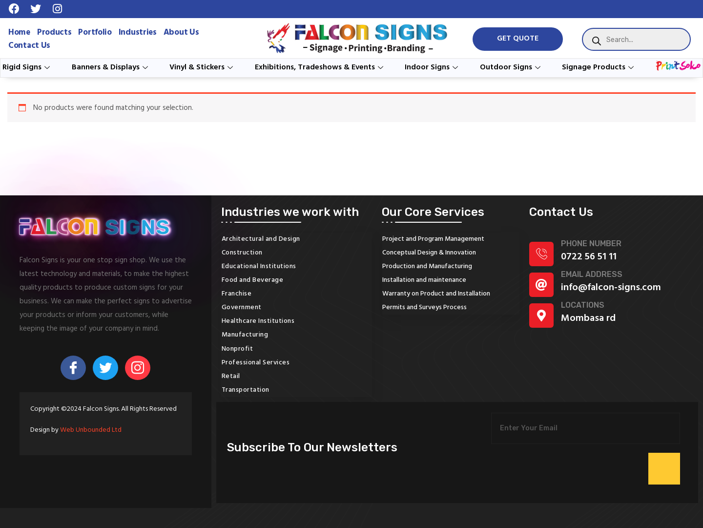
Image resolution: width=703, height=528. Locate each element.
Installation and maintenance (424, 280)
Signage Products (599, 67)
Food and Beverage (253, 280)
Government (242, 307)
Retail (231, 376)
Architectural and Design (261, 239)
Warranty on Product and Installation (436, 293)
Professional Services (256, 362)
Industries (138, 32)
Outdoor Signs (511, 67)
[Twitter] (105, 368)
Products (54, 32)
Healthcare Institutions (258, 321)
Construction (242, 252)
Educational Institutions (259, 266)
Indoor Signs (432, 67)
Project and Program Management (433, 239)
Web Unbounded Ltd (91, 430)
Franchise (237, 293)
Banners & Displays (111, 67)
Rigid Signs (27, 67)
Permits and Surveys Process (424, 307)
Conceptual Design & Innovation (429, 252)
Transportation (245, 390)
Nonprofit (237, 349)
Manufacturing (245, 334)
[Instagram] (137, 368)
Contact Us (29, 45)
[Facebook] (73, 368)
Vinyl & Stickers (202, 67)
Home (19, 32)
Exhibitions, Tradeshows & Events (320, 67)
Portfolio (94, 32)
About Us (181, 32)
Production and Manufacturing (427, 266)
